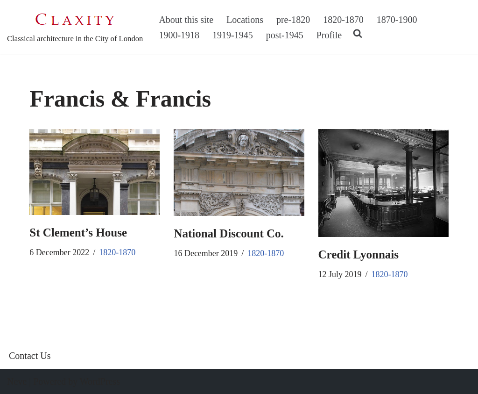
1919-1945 (232, 35)
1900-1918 (179, 35)
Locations (244, 19)
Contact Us (29, 356)
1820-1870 (343, 19)
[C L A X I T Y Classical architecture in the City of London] (75, 27)
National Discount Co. (228, 233)
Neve (17, 381)
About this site (186, 19)
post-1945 (284, 35)
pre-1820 (293, 19)
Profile (329, 35)
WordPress (100, 381)
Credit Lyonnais (358, 254)
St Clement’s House (78, 232)
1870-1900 (397, 19)
